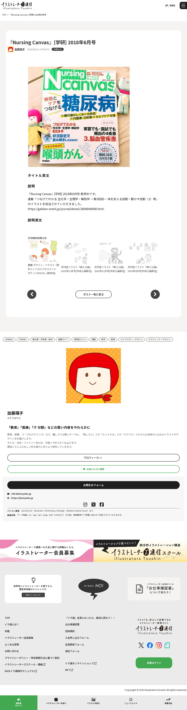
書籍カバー (63, 339)
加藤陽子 (20, 49)
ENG (172, 5)
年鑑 (7, 631)
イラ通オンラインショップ (81, 663)
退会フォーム (72, 651)
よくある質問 (12, 644)
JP (166, 5)
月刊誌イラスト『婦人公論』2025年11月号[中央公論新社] (110, 258)
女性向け (9, 339)
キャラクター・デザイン (132, 339)
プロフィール (93, 457)
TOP (7, 618)
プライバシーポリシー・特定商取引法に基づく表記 (32, 658)
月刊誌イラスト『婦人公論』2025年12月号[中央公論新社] (77, 258)
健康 (94, 339)
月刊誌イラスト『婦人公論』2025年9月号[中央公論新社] (143, 258)
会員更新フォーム (74, 644)
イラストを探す (93, 701)
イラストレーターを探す (56, 701)
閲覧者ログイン (18, 702)
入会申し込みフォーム (77, 637)
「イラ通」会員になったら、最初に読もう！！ (90, 618)
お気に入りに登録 (93, 469)
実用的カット (80, 339)
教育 (113, 339)
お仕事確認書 (72, 624)
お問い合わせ (12, 651)
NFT (69, 670)
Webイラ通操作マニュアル (21, 671)
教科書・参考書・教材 (43, 339)
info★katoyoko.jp (19, 493)
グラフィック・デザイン (159, 339)
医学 (103, 339)
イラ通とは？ (12, 624)
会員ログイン (154, 662)
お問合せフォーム (93, 485)
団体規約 (70, 631)
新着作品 (168, 701)
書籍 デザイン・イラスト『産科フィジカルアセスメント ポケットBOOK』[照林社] (43, 258)
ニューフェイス (131, 701)
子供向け (23, 339)
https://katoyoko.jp (20, 497)
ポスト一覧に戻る (93, 294)
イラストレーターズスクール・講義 (25, 664)
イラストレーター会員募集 (19, 637)
